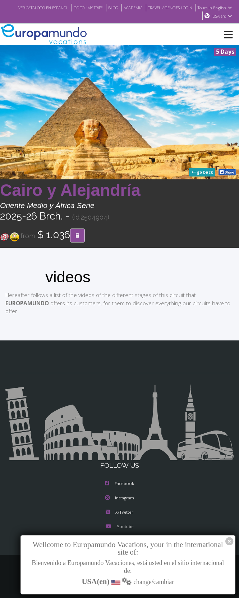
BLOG (147, 7)
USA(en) (222, 16)
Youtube (119, 527)
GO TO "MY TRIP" (120, 7)
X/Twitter (119, 512)
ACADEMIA (168, 7)
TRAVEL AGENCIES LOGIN (209, 7)
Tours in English (180, 16)
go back (203, 172)
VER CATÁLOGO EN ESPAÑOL (70, 7)
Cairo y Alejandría (70, 190)
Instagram (120, 498)
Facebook (119, 484)
